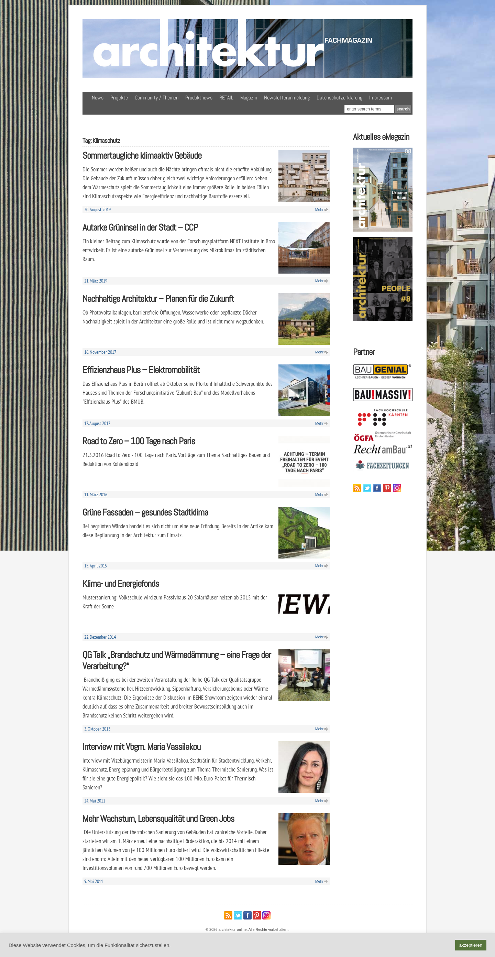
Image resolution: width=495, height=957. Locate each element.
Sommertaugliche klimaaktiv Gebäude (141, 155)
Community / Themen (156, 97)
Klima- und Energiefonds (120, 583)
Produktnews (198, 97)
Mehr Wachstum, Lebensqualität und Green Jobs (158, 818)
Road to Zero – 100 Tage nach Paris (138, 441)
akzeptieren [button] (470, 945)
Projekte (119, 97)
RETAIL (226, 97)
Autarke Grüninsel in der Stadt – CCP (140, 227)
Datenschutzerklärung (339, 97)
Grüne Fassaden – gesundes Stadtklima (145, 512)
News (97, 97)
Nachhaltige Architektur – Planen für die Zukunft (158, 299)
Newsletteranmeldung (287, 97)
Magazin (248, 97)
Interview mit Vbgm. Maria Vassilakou (141, 747)
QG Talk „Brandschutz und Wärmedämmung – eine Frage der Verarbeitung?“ (176, 660)
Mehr (319, 210)
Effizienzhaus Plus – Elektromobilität (140, 370)
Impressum (380, 97)
